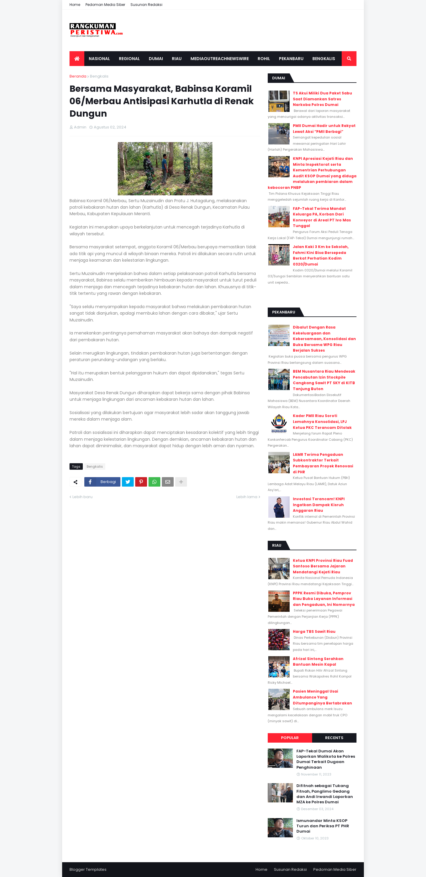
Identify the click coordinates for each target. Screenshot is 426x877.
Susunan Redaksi (146, 4)
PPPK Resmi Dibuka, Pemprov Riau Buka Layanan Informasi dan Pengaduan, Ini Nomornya (324, 598)
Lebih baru (82, 497)
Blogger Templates (88, 869)
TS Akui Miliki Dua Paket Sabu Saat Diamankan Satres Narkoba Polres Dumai (322, 99)
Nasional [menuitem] (99, 59)
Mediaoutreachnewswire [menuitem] (220, 59)
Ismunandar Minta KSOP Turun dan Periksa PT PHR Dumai (322, 826)
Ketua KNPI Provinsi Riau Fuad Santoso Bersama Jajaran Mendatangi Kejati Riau (323, 566)
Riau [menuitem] (177, 59)
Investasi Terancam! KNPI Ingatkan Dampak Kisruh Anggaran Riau (319, 504)
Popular (290, 738)
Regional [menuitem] (129, 59)
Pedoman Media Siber (105, 4)
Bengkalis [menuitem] (323, 59)
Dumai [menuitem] (156, 59)
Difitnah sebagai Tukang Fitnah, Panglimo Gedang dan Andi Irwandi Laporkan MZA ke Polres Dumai (324, 794)
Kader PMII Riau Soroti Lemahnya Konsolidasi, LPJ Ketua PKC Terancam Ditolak (322, 421)
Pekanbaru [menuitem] (291, 59)
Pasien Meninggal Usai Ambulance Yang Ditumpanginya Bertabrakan (322, 697)
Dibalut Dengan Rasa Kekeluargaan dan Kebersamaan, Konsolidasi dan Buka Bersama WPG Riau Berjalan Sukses (324, 339)
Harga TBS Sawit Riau (314, 631)
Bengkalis (99, 76)
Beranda (78, 76)
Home (75, 4)
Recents (334, 738)
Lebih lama (246, 497)
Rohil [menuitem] (264, 59)
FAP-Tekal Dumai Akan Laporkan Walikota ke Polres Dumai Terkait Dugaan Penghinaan (325, 759)
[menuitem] (77, 58)
